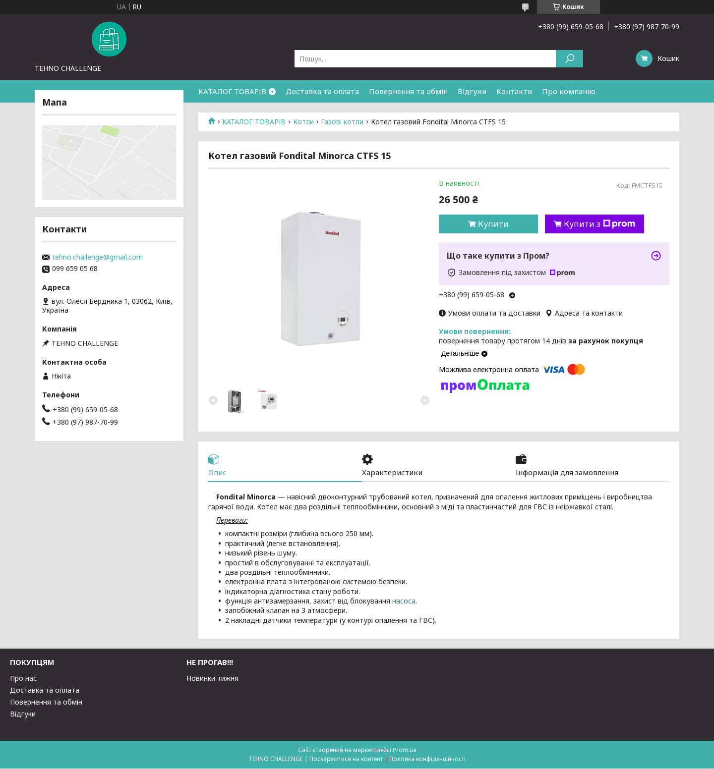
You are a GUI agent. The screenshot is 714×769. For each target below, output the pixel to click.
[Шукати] (569, 58)
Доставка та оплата (322, 91)
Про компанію (568, 91)
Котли (303, 121)
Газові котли (342, 121)
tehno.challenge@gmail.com (97, 257)
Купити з (599, 224)
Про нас (23, 678)
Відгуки (472, 91)
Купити (493, 224)
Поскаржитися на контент (346, 759)
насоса (404, 601)
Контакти (514, 91)
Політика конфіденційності (427, 759)
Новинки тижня (212, 678)
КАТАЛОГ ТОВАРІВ (232, 91)
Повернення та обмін (408, 91)
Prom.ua (404, 750)
